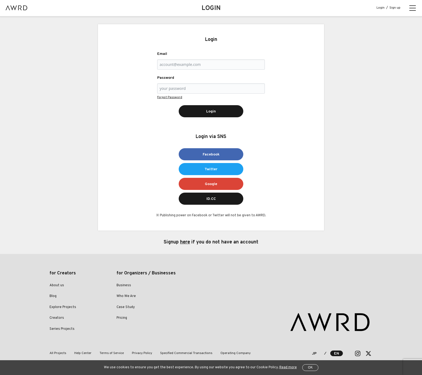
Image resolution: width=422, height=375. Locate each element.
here (185, 242)
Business (124, 285)
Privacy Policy (142, 353)
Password (165, 78)
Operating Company (235, 353)
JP (314, 353)
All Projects (58, 353)
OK (310, 368)
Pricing (122, 318)
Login (381, 8)
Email (162, 54)
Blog (53, 296)
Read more (288, 367)
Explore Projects (63, 307)
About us (57, 285)
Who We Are (126, 296)
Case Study (126, 307)
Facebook (211, 154)
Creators (57, 318)
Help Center (83, 353)
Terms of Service (112, 353)
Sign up (394, 8)
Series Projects (62, 329)
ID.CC (211, 199)
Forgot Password (169, 97)
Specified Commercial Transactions (186, 353)
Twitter (211, 169)
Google (211, 184)
